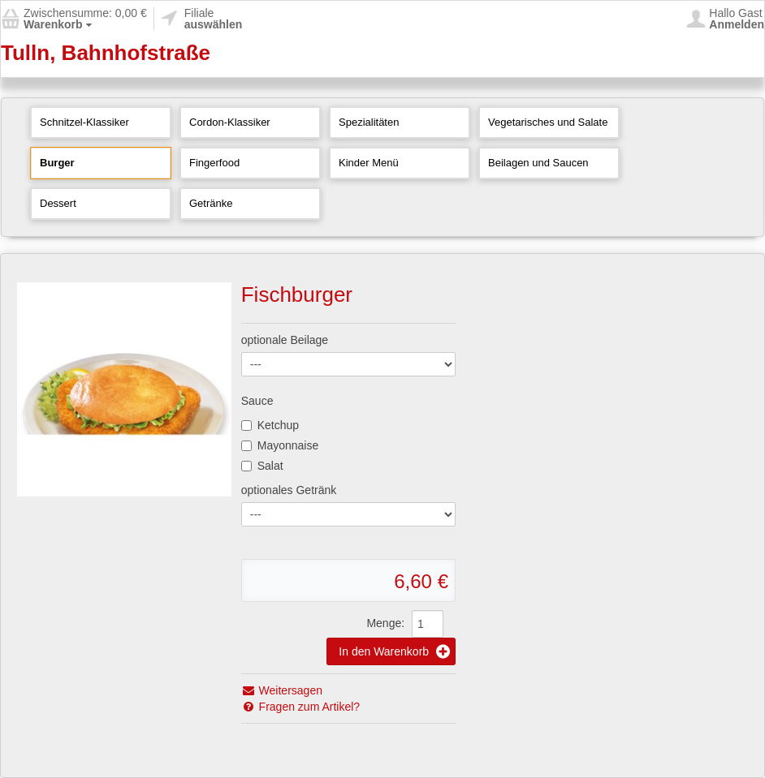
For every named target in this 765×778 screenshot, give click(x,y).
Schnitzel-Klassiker (84, 122)
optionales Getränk (289, 490)
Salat (262, 465)
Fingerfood (214, 163)
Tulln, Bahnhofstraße (105, 52)
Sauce (257, 400)
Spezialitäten (369, 122)
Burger (57, 163)
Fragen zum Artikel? (300, 706)
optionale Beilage (284, 339)
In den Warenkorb (394, 651)
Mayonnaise (280, 445)
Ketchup (270, 425)
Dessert (58, 203)
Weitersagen (281, 690)
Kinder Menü (369, 163)
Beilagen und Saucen (538, 163)
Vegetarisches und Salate (547, 122)
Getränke (210, 203)
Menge (383, 623)
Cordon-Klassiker (229, 122)
